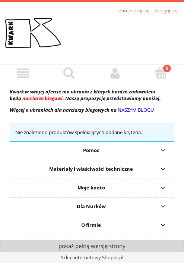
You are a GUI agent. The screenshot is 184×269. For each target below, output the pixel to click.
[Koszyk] (161, 73)
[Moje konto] (115, 73)
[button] (23, 73)
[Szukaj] (69, 73)
